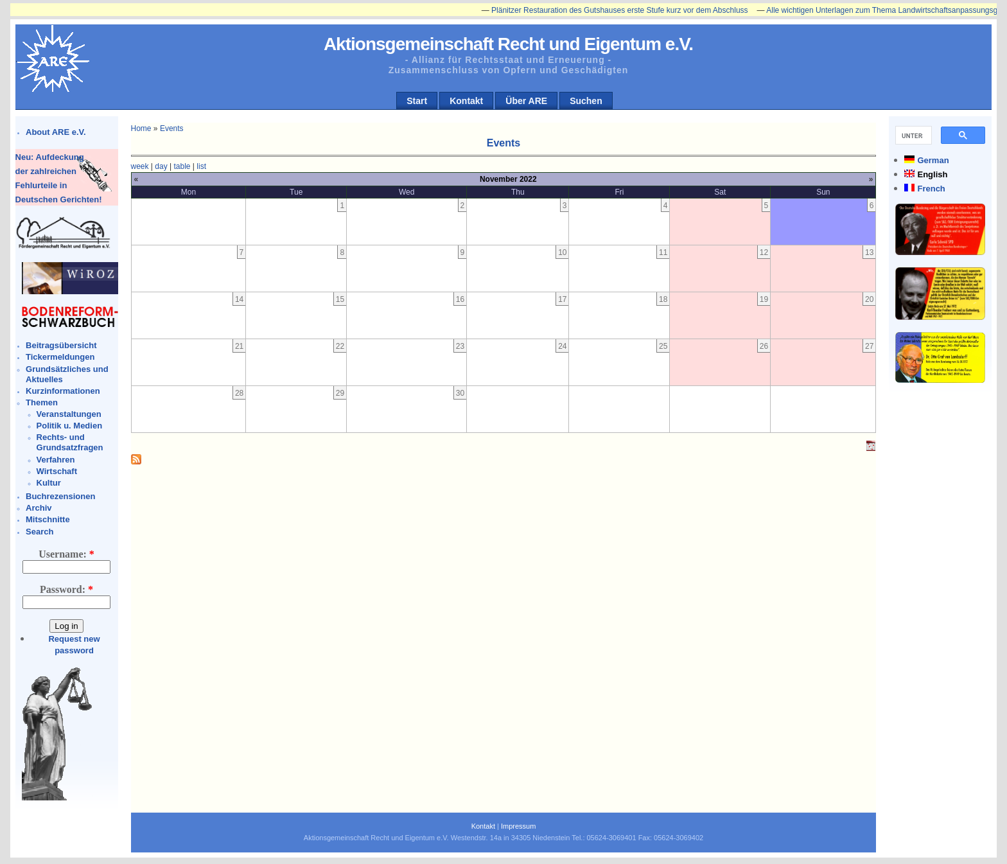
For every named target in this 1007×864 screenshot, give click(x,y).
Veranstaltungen (69, 414)
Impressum (518, 826)
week (140, 166)
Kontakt (466, 101)
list (201, 166)
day (161, 166)
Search (39, 531)
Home (141, 128)
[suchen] (912, 135)
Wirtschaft (57, 471)
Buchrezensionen (60, 496)
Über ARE (526, 101)
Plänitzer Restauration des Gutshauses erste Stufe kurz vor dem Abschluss (624, 10)
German (933, 160)
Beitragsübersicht (61, 345)
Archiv (38, 508)
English (932, 174)
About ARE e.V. (56, 132)
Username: (66, 554)
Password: (66, 589)
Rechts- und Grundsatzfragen (70, 442)
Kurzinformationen (63, 391)
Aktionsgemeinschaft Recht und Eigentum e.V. (508, 44)
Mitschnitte (48, 519)
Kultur (49, 483)
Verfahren (56, 459)
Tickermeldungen (60, 357)
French (931, 188)
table (181, 166)
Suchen (586, 101)
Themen (42, 402)
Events (172, 128)
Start (417, 101)
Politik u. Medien (70, 425)
